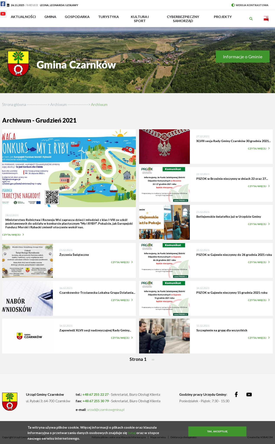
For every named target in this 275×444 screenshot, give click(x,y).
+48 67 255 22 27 (95, 394)
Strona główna (14, 104)
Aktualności (23, 17)
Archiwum (58, 104)
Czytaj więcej (12, 234)
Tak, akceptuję (217, 432)
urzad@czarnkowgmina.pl (105, 409)
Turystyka (108, 19)
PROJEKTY (223, 19)
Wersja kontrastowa (249, 5)
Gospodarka (77, 19)
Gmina (51, 19)
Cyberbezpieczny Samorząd (183, 19)
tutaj (132, 434)
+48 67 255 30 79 (96, 401)
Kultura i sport (140, 19)
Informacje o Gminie (242, 56)
